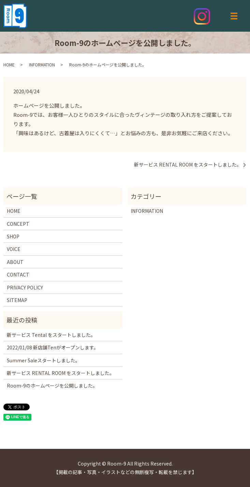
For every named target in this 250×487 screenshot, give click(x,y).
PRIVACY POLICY (25, 287)
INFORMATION (42, 64)
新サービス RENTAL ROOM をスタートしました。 (187, 164)
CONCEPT (18, 223)
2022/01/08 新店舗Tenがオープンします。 (53, 347)
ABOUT (15, 261)
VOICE (13, 249)
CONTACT (18, 274)
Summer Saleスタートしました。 (43, 360)
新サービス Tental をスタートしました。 (51, 334)
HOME (9, 64)
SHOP (13, 236)
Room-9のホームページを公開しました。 (52, 385)
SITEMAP (17, 300)
